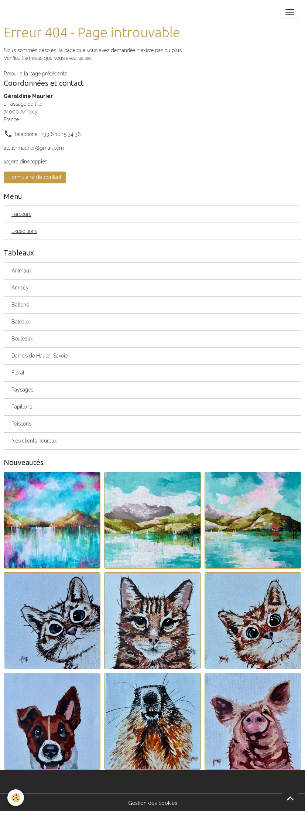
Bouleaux (22, 339)
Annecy (20, 288)
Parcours (21, 214)
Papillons (21, 407)
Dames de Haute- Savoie (39, 356)
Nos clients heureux (34, 441)
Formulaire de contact (34, 177)
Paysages (22, 390)
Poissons (21, 424)
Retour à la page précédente (35, 74)
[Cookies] (15, 797)
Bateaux (20, 322)
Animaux (21, 271)
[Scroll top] (290, 798)
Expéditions (24, 231)
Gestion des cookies (152, 803)
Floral (17, 373)
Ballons (20, 305)
